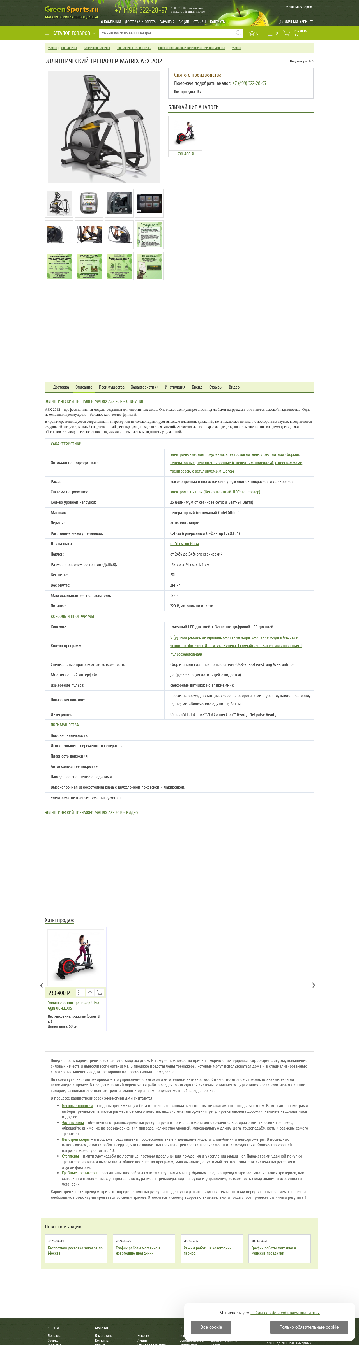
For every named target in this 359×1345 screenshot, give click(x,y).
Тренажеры (69, 48)
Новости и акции (63, 1226)
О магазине (103, 1335)
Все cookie (211, 1327)
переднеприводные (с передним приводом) (235, 463)
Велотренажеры (76, 1139)
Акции (184, 22)
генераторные (182, 463)
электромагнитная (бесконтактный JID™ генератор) (215, 492)
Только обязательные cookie (309, 1327)
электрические (183, 454)
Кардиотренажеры (97, 48)
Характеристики (144, 387)
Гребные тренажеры (79, 1173)
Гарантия (167, 22)
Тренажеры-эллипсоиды (134, 48)
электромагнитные (242, 454)
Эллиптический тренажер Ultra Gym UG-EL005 (73, 1005)
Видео (234, 387)
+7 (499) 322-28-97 (249, 83)
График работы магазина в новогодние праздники (138, 1251)
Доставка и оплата (140, 22)
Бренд (197, 387)
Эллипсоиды (73, 1122)
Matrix (52, 48)
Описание (83, 387)
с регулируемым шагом (213, 471)
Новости (143, 1335)
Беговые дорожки (77, 1106)
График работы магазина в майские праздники (274, 1251)
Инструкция (175, 387)
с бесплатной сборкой (280, 454)
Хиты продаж (59, 921)
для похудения (211, 454)
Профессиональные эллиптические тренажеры (191, 48)
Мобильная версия (299, 7)
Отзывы (199, 22)
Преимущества (112, 387)
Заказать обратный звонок (188, 11)
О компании (111, 22)
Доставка (61, 387)
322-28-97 (141, 10)
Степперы (70, 1156)
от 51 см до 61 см (184, 544)
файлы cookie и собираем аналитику (285, 1312)
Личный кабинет (299, 22)
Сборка (53, 1340)
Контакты (218, 22)
